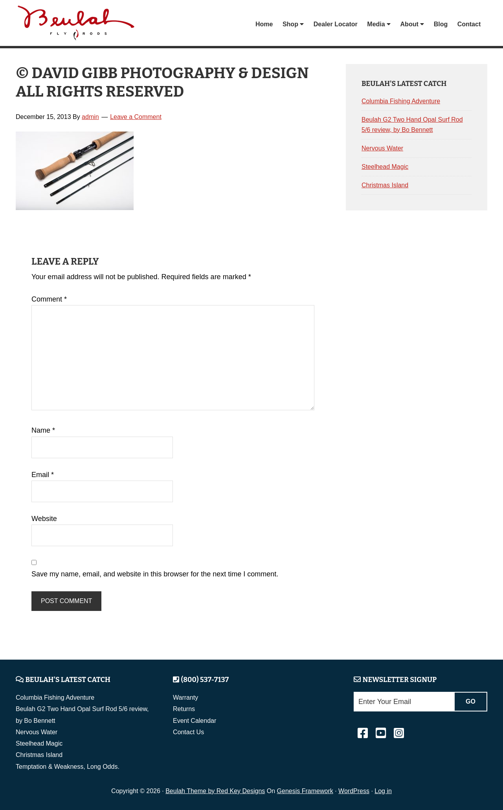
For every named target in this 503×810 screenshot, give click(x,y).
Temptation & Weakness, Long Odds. (67, 766)
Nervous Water (382, 148)
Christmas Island (385, 185)
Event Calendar (194, 720)
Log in (383, 791)
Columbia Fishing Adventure (401, 101)
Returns (184, 709)
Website (44, 519)
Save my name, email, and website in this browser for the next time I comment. (154, 574)
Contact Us (188, 732)
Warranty (185, 697)
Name (43, 430)
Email (42, 475)
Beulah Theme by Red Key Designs (215, 791)
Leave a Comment (136, 116)
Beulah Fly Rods (78, 24)
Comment (49, 299)
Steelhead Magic (385, 166)
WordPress (353, 791)
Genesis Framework (305, 791)
